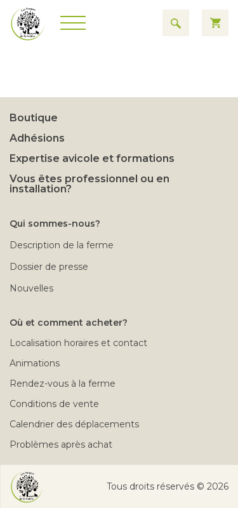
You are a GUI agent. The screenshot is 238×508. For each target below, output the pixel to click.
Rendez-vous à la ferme (63, 383)
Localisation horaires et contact (78, 343)
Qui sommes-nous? (55, 223)
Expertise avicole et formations (92, 158)
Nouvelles (31, 288)
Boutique (34, 118)
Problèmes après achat (61, 444)
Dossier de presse (49, 266)
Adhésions (37, 138)
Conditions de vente (54, 404)
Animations (35, 363)
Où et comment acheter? (69, 322)
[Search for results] (175, 23)
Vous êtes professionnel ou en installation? (89, 184)
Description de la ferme (62, 245)
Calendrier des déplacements (74, 424)
